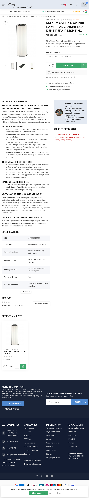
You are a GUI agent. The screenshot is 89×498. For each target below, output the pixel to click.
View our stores (12, 409)
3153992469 (11, 448)
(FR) (82, 456)
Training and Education (32, 464)
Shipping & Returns (53, 458)
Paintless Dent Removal (32, 460)
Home (4, 16)
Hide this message (38, 493)
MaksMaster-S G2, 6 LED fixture (14, 352)
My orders (72, 432)
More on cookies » (55, 493)
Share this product (68, 77)
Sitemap (49, 454)
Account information (76, 428)
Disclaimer (50, 435)
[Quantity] (17, 366)
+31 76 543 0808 (72, 119)
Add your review (41, 303)
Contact (49, 439)
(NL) (70, 456)
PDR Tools (27, 432)
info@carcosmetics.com (74, 117)
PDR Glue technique (31, 447)
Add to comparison (52, 77)
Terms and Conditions (54, 428)
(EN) (74, 456)
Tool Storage (28, 454)
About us (49, 447)
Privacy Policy (51, 450)
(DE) (78, 456)
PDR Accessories (30, 443)
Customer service (13, 403)
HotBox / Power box (31, 450)
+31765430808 (12, 441)
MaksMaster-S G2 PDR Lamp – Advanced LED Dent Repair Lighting (32, 16)
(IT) (78, 458)
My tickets (72, 435)
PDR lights (27, 435)
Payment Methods (53, 432)
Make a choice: (53, 52)
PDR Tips (27, 439)
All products (72, 447)
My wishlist (72, 439)
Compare (9, 366)
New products (29, 428)
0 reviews (76, 20)
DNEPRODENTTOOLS (53, 19)
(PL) (70, 458)
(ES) (74, 458)
